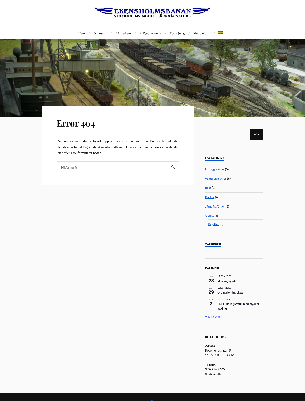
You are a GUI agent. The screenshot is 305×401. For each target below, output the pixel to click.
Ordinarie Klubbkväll (230, 292)
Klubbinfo (199, 33)
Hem (81, 33)
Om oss (98, 33)
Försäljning (177, 33)
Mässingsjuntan (227, 281)
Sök (256, 134)
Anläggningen (148, 33)
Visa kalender (213, 316)
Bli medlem (123, 33)
